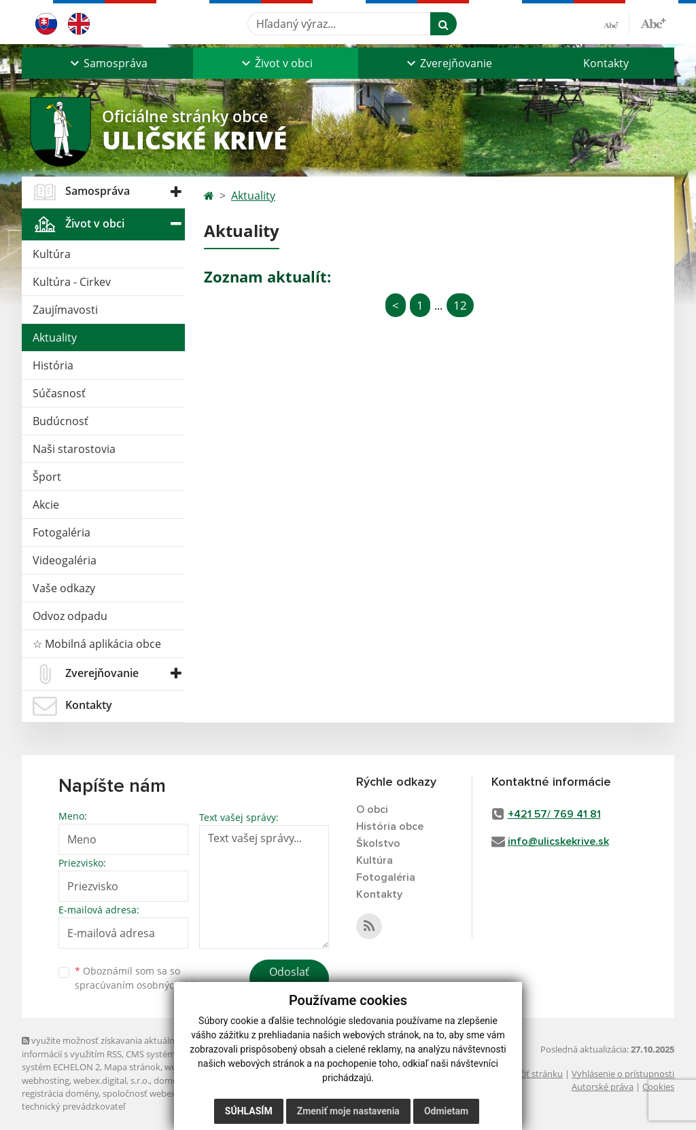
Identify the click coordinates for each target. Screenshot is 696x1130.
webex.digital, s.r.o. (111, 1080)
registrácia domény (60, 1093)
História (53, 365)
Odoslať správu (289, 980)
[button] (107, 63)
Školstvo (378, 843)
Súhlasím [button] (249, 1111)
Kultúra (52, 254)
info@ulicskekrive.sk (558, 841)
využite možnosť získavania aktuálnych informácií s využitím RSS (105, 1046)
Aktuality (55, 337)
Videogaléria (65, 560)
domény (170, 1080)
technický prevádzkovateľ (73, 1106)
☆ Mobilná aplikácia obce (97, 643)
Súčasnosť (59, 393)
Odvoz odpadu (70, 615)
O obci (372, 809)
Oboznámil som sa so (144, 977)
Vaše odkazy (64, 588)
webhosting (45, 1080)
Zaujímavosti (65, 309)
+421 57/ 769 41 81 (554, 814)
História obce (389, 826)
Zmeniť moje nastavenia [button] (348, 1111)
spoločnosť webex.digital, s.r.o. (164, 1093)
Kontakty (606, 63)
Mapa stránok (132, 1067)
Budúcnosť (60, 421)
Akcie (46, 504)
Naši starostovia (74, 448)
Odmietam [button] (446, 1111)
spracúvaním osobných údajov (144, 985)
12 (460, 305)
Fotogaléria (61, 532)
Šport (47, 476)
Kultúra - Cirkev (72, 281)
